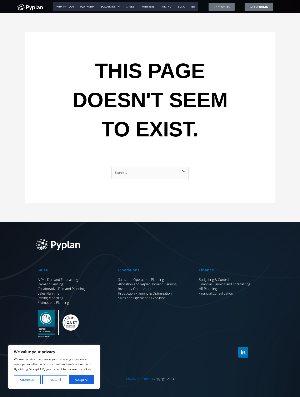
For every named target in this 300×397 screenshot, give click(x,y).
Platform (85, 6)
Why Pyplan (61, 6)
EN (197, 6)
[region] (54, 367)
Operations (128, 270)
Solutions (109, 6)
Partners (149, 6)
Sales (43, 270)
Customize (27, 380)
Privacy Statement (138, 379)
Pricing (169, 6)
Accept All (81, 380)
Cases (130, 6)
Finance (206, 270)
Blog (185, 6)
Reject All (55, 380)
